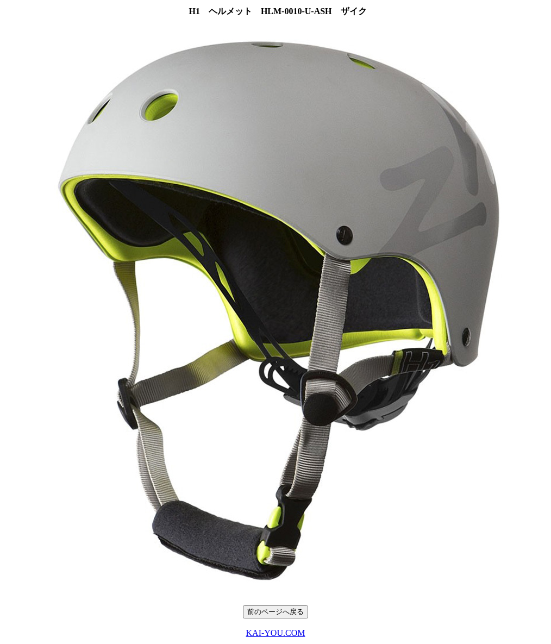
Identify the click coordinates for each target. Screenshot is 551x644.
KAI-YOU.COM (275, 632)
